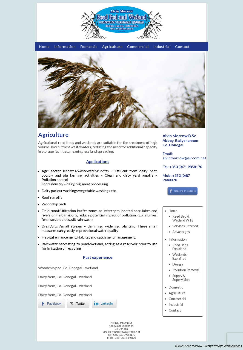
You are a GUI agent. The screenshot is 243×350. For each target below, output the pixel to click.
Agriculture (112, 46)
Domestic (88, 46)
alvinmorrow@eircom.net (184, 158)
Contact (182, 46)
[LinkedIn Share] (104, 303)
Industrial (162, 46)
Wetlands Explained (179, 256)
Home (44, 46)
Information (65, 46)
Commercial (138, 46)
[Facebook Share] (51, 303)
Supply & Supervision (181, 278)
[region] (121, 90)
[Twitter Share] (78, 303)
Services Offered (185, 226)
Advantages (181, 232)
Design (177, 264)
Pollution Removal (185, 270)
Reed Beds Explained (180, 247)
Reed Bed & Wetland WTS (182, 218)
